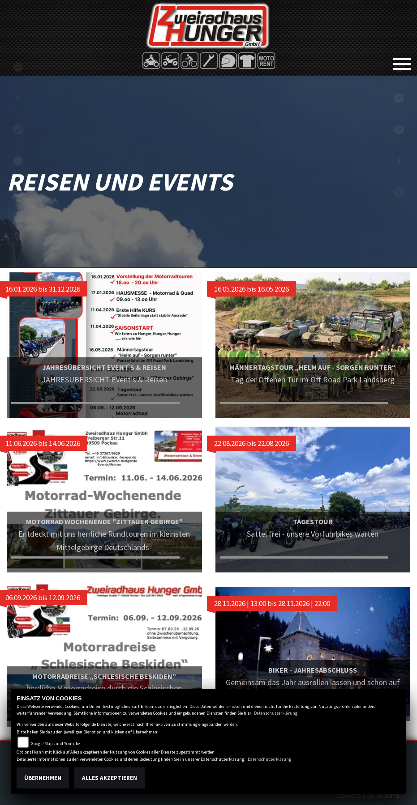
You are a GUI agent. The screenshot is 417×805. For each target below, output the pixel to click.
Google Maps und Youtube (55, 743)
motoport (17, 223)
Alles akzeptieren (109, 778)
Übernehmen (42, 778)
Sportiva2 (17, 98)
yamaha (17, 129)
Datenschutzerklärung (275, 713)
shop (17, 192)
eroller (17, 161)
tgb (17, 67)
